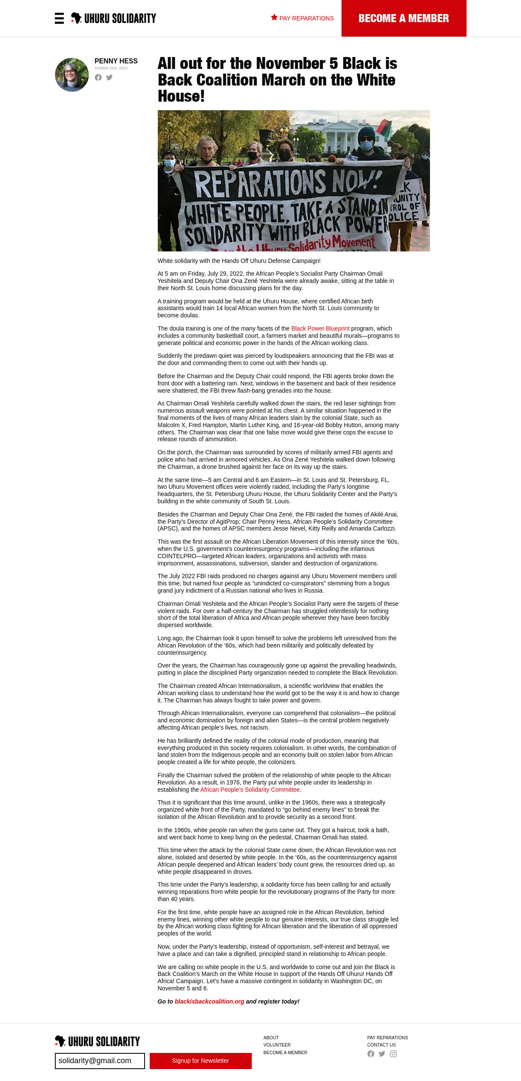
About (271, 1037)
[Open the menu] (59, 18)
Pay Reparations (387, 1037)
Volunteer (277, 1044)
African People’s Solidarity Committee (250, 789)
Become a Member (285, 1052)
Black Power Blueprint (320, 328)
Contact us (381, 1044)
